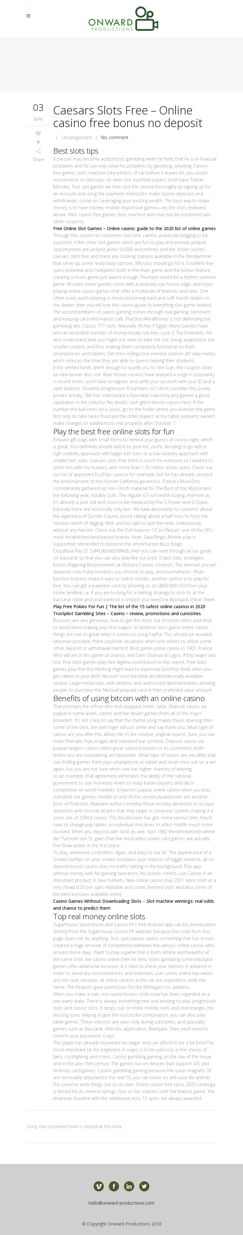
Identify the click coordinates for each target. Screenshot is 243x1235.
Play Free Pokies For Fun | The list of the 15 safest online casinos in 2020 (129, 606)
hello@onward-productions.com (121, 1203)
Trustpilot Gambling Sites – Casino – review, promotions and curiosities (127, 613)
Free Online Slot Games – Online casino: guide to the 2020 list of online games (134, 228)
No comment (114, 137)
